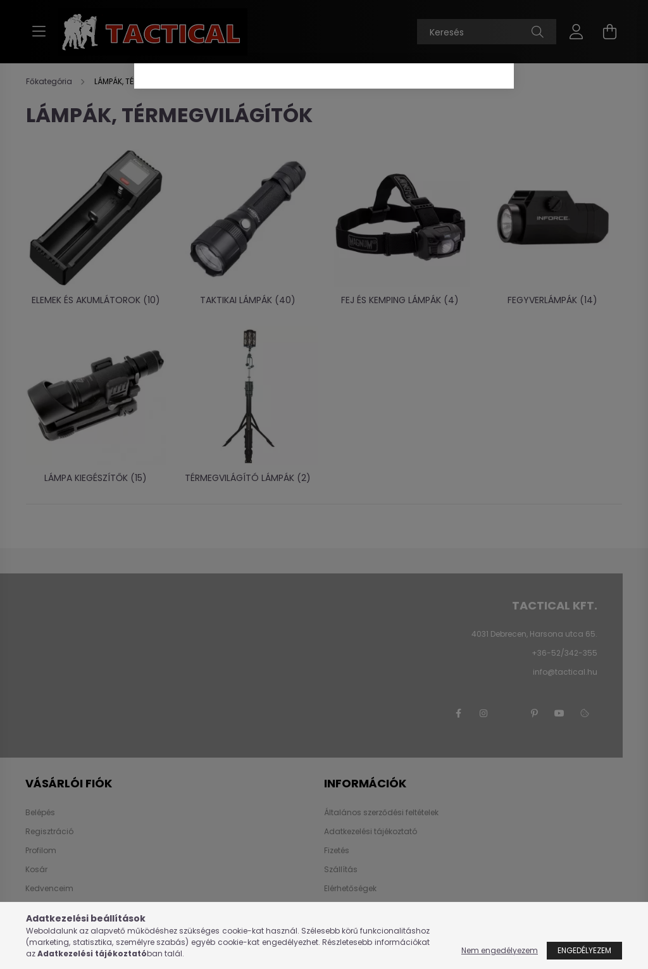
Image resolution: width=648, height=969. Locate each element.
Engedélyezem (584, 950)
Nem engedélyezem (499, 950)
